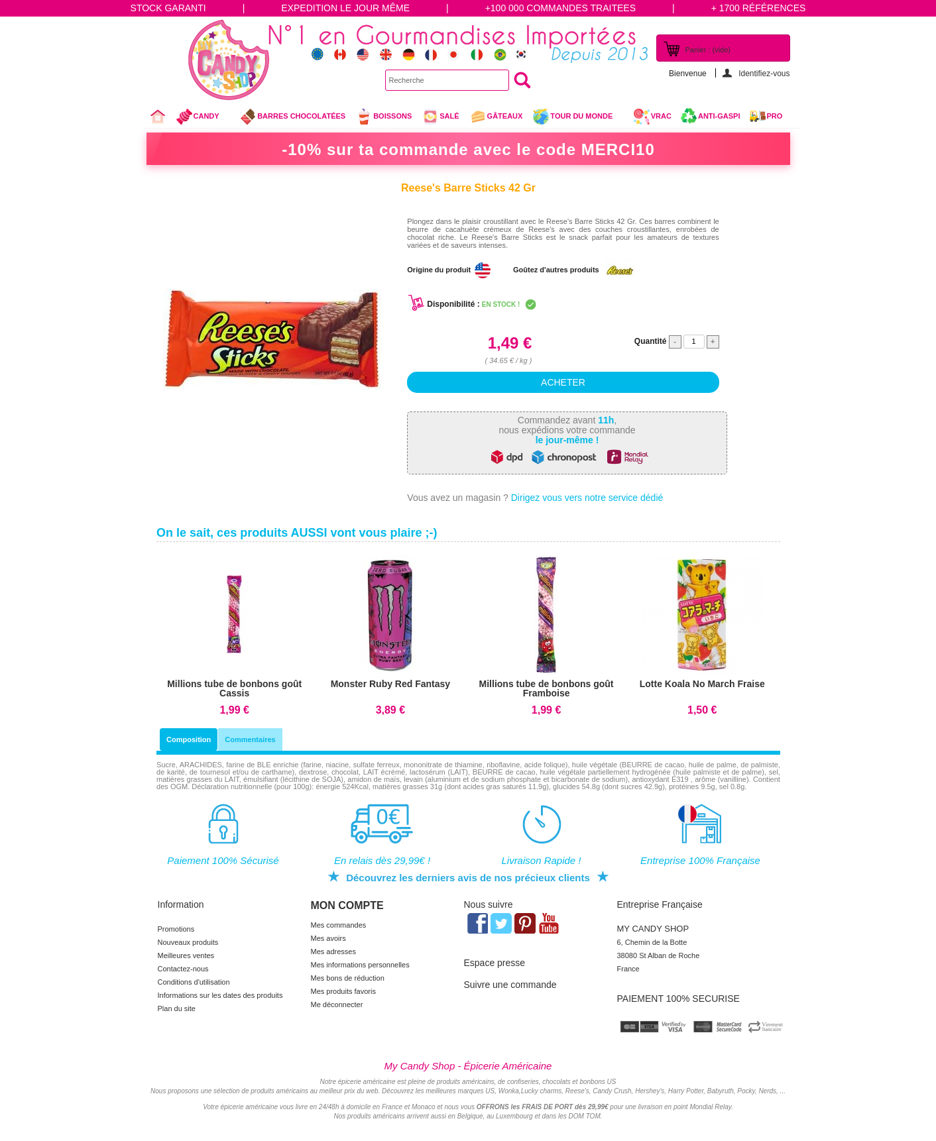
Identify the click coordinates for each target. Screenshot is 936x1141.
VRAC (652, 117)
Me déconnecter (337, 1004)
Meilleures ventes (186, 955)
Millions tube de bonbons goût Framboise (546, 688)
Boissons (383, 117)
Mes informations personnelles (360, 965)
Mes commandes (339, 925)
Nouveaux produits (188, 942)
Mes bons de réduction (347, 978)
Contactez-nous (183, 969)
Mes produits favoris (343, 991)
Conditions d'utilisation (194, 982)
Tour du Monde (578, 118)
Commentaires (250, 739)
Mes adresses (333, 951)
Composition (188, 739)
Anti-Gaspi (719, 116)
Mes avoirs (328, 938)
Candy (203, 118)
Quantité (650, 341)
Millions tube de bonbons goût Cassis (234, 688)
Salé (440, 117)
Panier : (708, 50)
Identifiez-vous (764, 73)
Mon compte (347, 905)
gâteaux (496, 117)
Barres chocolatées (292, 117)
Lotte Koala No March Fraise (702, 684)
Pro (775, 116)
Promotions (176, 929)
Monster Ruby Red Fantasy (390, 684)
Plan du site (177, 1008)
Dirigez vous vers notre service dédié (587, 497)
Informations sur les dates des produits (220, 995)
